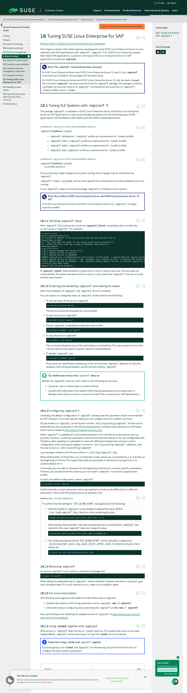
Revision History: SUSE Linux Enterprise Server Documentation (72, 43)
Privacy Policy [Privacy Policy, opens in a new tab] (46, 682)
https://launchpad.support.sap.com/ (83, 430)
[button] (10, 680)
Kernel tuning (86, 19)
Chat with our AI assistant (167, 670)
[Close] (145, 677)
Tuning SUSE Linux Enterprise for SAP (111, 19)
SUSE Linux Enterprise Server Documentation (25, 19)
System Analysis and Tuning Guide (62, 19)
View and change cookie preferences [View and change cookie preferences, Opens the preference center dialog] (117, 679)
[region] (80, 679)
